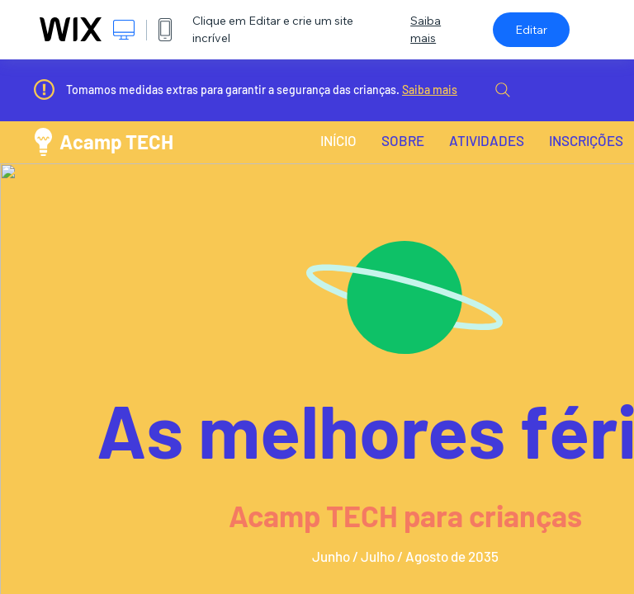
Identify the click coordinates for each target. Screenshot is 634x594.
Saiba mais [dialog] (425, 29)
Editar (531, 29)
